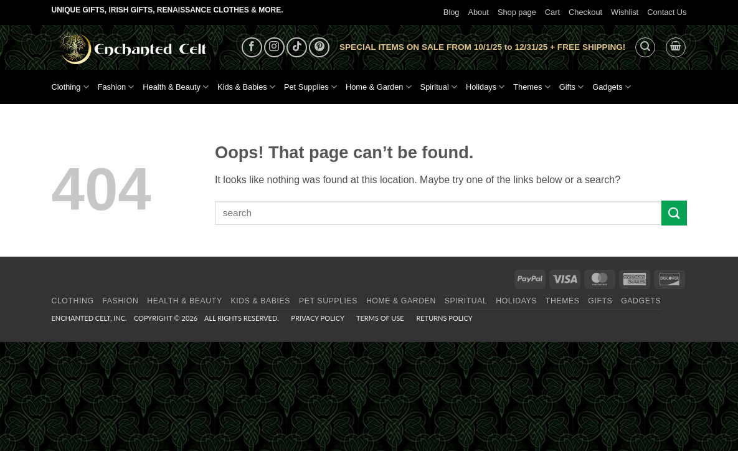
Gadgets (611, 87)
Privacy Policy (317, 318)
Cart (552, 12)
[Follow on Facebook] (252, 47)
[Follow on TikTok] (296, 47)
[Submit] (673, 213)
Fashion (116, 87)
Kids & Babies (246, 87)
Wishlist (624, 12)
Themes (531, 87)
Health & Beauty (176, 87)
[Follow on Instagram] (274, 47)
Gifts (571, 87)
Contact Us (666, 12)
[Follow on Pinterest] (319, 47)
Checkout (585, 12)
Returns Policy (444, 318)
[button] (645, 47)
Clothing (70, 87)
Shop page (517, 12)
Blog (451, 12)
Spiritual (438, 87)
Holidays (485, 87)
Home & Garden (379, 87)
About (478, 12)
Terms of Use (380, 318)
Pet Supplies (310, 87)
